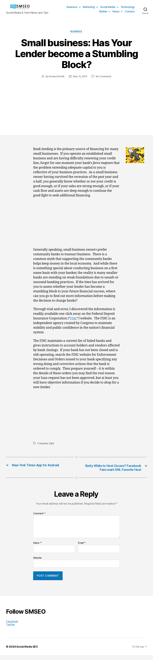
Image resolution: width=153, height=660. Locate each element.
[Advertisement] (76, 101)
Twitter (10, 629)
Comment (39, 518)
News (116, 11)
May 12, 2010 (79, 76)
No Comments (104, 76)
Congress (42, 443)
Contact (130, 11)
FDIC (73, 319)
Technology (128, 7)
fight (51, 443)
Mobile (103, 11)
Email (81, 548)
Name (37, 548)
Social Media (107, 7)
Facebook (12, 626)
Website (37, 562)
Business (72, 7)
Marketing (89, 7)
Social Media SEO (27, 651)
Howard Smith (56, 76)
